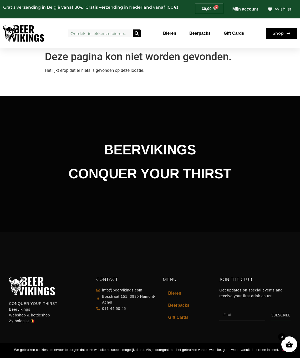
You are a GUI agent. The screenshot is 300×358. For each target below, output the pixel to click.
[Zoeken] (137, 33)
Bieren (169, 33)
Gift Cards (234, 33)
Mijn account (245, 9)
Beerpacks (200, 33)
